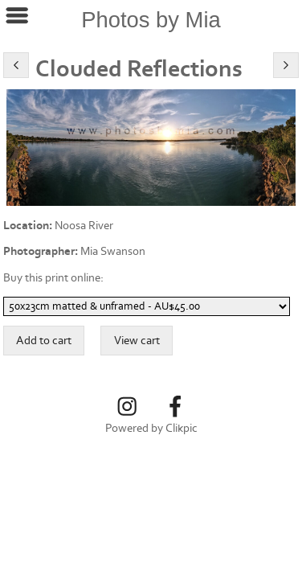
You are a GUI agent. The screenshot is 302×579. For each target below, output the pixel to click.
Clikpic (181, 428)
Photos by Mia (150, 19)
